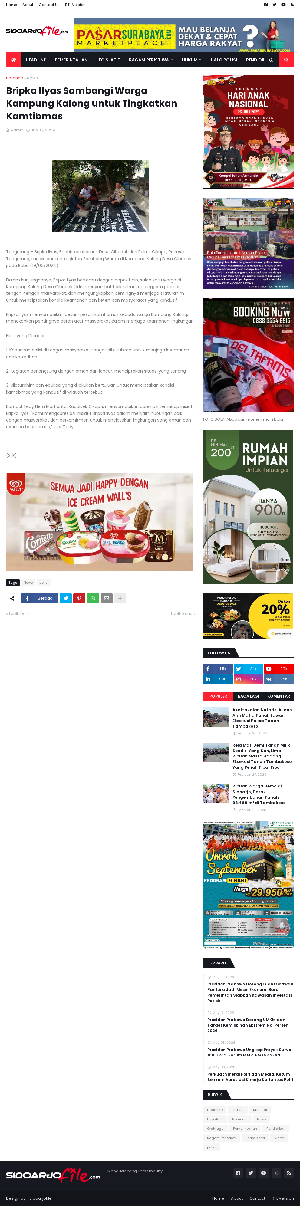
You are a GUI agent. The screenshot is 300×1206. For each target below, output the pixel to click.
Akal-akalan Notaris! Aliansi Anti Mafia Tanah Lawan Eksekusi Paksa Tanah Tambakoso (262, 718)
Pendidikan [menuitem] (259, 60)
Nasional (240, 1119)
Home (11, 4)
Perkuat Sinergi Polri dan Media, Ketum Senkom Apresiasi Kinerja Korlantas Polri (250, 1077)
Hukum (238, 1109)
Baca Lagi (248, 696)
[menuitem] (13, 59)
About (27, 4)
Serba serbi (255, 1137)
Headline (215, 1109)
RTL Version (75, 4)
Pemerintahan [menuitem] (71, 60)
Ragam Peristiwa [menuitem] (149, 60)
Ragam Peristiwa (221, 1137)
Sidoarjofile (40, 1198)
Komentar (278, 696)
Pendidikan (275, 1128)
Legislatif (215, 1119)
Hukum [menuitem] (190, 60)
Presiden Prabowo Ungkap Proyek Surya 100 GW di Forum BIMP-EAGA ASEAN (249, 1052)
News (32, 78)
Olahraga (215, 1128)
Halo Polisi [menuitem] (224, 60)
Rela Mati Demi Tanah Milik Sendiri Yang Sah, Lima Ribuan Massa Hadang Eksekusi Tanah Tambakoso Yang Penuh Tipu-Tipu (262, 756)
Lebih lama (182, 613)
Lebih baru (19, 613)
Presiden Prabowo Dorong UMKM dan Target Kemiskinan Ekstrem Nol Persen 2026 (247, 1025)
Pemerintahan (245, 1128)
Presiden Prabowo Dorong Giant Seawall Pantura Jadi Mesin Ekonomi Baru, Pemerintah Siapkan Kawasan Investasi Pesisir (250, 992)
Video (279, 1137)
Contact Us (49, 4)
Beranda (14, 78)
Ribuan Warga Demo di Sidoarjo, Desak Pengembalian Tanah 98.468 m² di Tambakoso (259, 795)
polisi (43, 582)
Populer (218, 696)
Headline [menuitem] (36, 60)
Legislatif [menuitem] (108, 60)
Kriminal (260, 1109)
